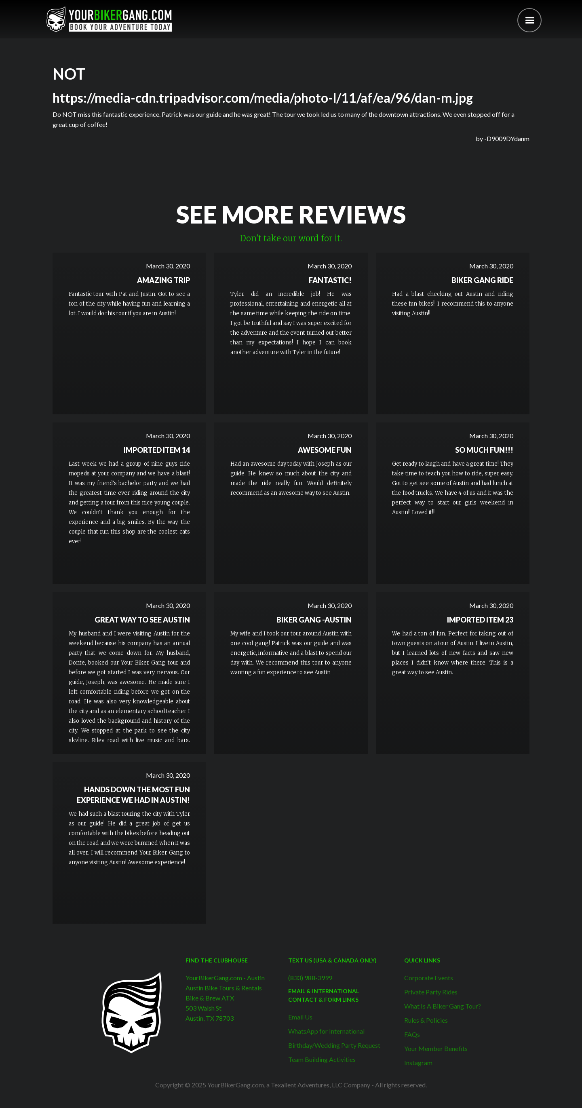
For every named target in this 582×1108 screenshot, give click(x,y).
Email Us (300, 1017)
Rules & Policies (426, 1020)
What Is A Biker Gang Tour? (442, 1006)
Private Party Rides (431, 992)
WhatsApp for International (326, 1031)
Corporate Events (428, 977)
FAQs (412, 1034)
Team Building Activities (322, 1059)
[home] (109, 19)
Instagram (418, 1062)
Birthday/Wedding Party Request (334, 1045)
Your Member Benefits (436, 1048)
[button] (529, 20)
